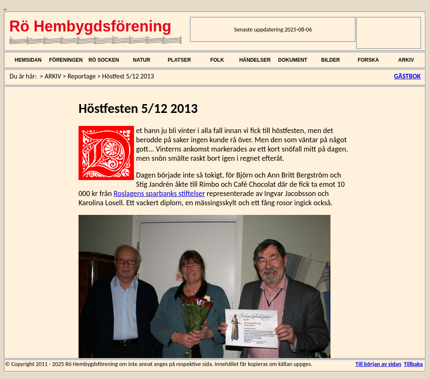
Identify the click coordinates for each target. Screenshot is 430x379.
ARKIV (406, 60)
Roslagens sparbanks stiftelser (159, 193)
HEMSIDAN (28, 60)
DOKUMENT (292, 60)
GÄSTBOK (407, 76)
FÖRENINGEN (66, 60)
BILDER (330, 60)
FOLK (217, 60)
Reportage (82, 76)
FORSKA (368, 60)
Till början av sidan (378, 364)
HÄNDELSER (255, 60)
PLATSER (179, 60)
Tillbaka (413, 364)
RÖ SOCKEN (104, 60)
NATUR (141, 60)
